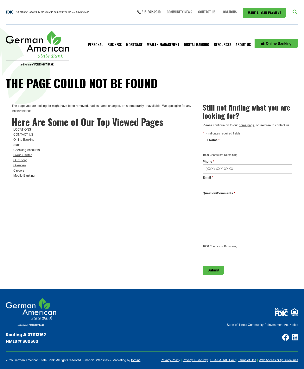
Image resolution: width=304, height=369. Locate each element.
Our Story (20, 160)
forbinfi (135, 360)
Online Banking (276, 43)
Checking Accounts (26, 150)
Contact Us (206, 11)
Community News (179, 11)
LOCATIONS (22, 129)
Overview (19, 165)
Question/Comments (219, 193)
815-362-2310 (149, 11)
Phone (208, 161)
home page (246, 125)
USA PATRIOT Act (223, 360)
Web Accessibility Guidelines (278, 360)
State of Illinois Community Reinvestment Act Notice (262, 324)
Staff (16, 145)
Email (208, 177)
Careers (18, 170)
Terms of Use (247, 360)
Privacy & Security (195, 360)
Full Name (211, 140)
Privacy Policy (170, 360)
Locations (229, 11)
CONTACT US (23, 134)
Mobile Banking (24, 175)
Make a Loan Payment (264, 12)
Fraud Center (22, 155)
